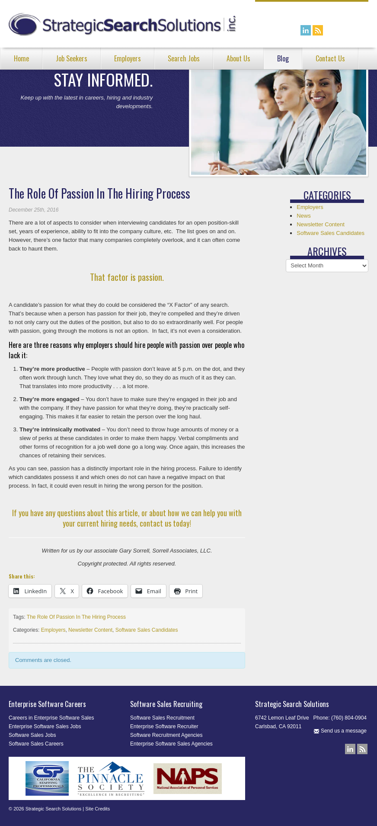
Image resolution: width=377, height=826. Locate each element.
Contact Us (330, 58)
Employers (127, 58)
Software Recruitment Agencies (166, 735)
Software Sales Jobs (32, 735)
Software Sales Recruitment (162, 718)
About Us (238, 58)
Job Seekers (71, 58)
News (304, 215)
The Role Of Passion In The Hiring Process (76, 617)
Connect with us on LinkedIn (305, 30)
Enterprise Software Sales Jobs (45, 726)
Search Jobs (184, 58)
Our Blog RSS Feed (318, 30)
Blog (283, 58)
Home (21, 58)
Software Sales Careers (36, 744)
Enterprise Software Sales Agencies (171, 744)
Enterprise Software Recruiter (164, 726)
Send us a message (340, 731)
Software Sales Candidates (146, 630)
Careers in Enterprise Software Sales (51, 718)
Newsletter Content (90, 630)
